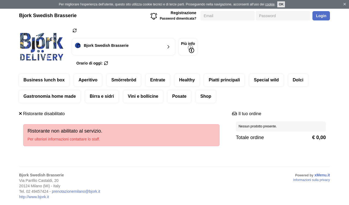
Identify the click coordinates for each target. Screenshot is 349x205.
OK (281, 4)
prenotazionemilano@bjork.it (76, 191)
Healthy (187, 80)
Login (321, 16)
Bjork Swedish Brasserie (48, 15)
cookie (270, 4)
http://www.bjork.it (34, 197)
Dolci (298, 80)
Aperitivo (88, 80)
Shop (205, 96)
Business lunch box (44, 80)
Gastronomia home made (49, 96)
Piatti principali (224, 80)
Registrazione (183, 13)
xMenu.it (322, 175)
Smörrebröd (123, 80)
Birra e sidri (102, 96)
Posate (179, 96)
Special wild (266, 80)
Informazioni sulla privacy (311, 180)
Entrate (157, 80)
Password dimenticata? (178, 18)
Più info (188, 47)
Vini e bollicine (143, 96)
